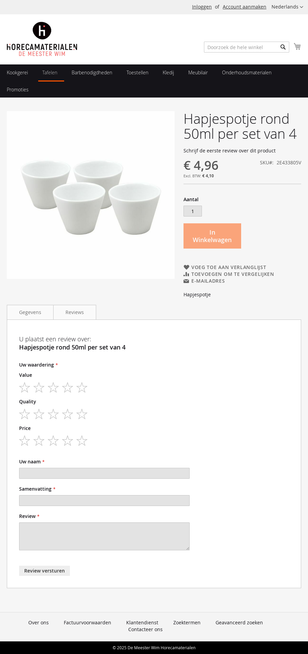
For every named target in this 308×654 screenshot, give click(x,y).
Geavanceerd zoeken (239, 622)
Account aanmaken (244, 6)
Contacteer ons (145, 629)
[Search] (283, 47)
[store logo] (42, 39)
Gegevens (30, 312)
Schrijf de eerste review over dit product (230, 150)
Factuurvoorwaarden (87, 622)
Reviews (74, 312)
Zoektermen (187, 622)
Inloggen (202, 6)
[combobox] (246, 47)
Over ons (38, 622)
